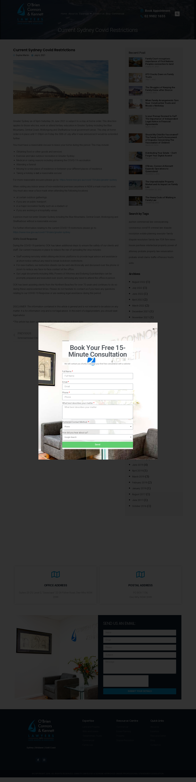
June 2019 (137, 464)
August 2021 (138, 329)
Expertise (85, 13)
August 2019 (138, 458)
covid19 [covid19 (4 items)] (146, 227)
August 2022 (138, 282)
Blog (108, 13)
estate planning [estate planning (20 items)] (148, 233)
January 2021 (139, 358)
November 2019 (140, 441)
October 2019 (139, 447)
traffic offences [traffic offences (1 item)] (159, 257)
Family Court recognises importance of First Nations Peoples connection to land (159, 61)
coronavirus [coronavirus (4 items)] (135, 227)
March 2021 (138, 347)
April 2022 (137, 299)
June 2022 (137, 293)
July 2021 (137, 335)
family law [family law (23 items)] (153, 239)
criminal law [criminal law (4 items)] (157, 227)
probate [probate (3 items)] (142, 251)
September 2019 (141, 453)
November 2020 (140, 370)
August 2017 (138, 494)
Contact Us (98, 13)
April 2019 (137, 470)
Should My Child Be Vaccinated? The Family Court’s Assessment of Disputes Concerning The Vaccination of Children (161, 138)
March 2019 (138, 476)
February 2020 (139, 423)
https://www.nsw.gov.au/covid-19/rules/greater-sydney (88, 179)
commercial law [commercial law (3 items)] (145, 221)
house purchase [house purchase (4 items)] (137, 245)
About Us (73, 13)
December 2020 (140, 364)
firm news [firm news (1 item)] (170, 239)
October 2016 (139, 506)
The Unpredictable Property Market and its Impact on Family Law (161, 184)
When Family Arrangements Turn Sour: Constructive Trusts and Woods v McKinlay (161, 103)
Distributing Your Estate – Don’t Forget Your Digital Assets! (160, 154)
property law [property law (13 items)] (153, 251)
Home (64, 13)
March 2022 (138, 305)
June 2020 (137, 400)
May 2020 (137, 405)
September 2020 (141, 382)
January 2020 (139, 429)
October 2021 (139, 323)
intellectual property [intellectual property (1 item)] (156, 245)
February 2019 (139, 482)
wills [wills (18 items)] (131, 263)
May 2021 (137, 341)
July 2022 (137, 288)
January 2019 (139, 488)
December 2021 (140, 311)
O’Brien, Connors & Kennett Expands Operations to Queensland (159, 169)
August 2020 (138, 388)
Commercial (118, 13)
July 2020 (137, 394)
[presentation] (125, 681)
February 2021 (139, 352)
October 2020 (139, 376)
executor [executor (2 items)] (161, 233)
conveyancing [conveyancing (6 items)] (161, 221)
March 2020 (138, 417)
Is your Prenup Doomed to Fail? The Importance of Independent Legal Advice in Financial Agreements (161, 120)
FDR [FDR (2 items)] (162, 239)
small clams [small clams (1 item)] (144, 257)
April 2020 (137, 411)
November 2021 (140, 317)
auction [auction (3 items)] (132, 221)
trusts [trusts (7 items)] (171, 257)
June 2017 (137, 500)
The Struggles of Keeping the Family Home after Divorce (160, 88)
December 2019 (140, 435)
